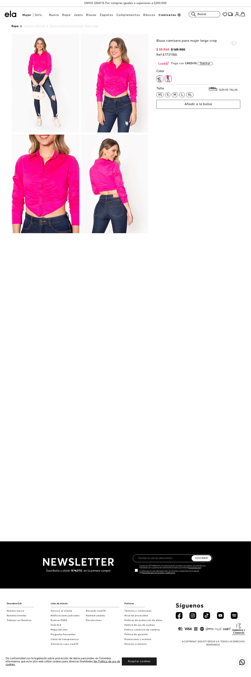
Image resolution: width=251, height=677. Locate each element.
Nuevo (54, 14)
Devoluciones (94, 617)
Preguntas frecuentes (63, 631)
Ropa (66, 14)
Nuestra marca (15, 607)
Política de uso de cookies (139, 621)
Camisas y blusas (34, 26)
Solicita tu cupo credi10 (64, 640)
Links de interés (59, 600)
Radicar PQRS (59, 617)
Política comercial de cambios (142, 626)
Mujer (27, 14)
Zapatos (106, 14)
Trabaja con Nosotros (19, 617)
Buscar (198, 14)
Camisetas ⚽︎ (170, 14)
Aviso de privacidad (136, 612)
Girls (38, 14)
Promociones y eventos (137, 636)
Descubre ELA (14, 600)
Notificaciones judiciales (65, 612)
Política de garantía (136, 631)
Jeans (78, 14)
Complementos (128, 14)
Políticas (129, 600)
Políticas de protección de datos (143, 617)
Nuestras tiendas (16, 612)
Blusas (91, 14)
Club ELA (56, 621)
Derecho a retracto (135, 640)
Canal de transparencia (65, 636)
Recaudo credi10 (96, 607)
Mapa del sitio (59, 626)
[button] (159, 75)
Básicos (149, 14)
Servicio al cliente (61, 607)
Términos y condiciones (137, 607)
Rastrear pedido (95, 612)
